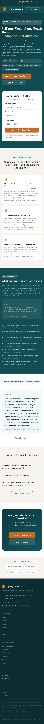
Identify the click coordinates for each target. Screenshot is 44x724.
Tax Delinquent (14, 572)
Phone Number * (10, 120)
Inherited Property (14, 567)
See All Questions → (22, 493)
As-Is (3, 631)
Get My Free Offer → (22, 535)
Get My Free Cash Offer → (16, 76)
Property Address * (11, 103)
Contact (4, 692)
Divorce (4, 624)
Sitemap (24, 711)
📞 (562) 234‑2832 (33, 9)
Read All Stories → (22, 438)
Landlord (4, 627)
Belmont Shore (6, 653)
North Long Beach (7, 646)
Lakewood (5, 656)
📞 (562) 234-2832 (13, 82)
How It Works (6, 678)
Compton (5, 660)
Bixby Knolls (5, 649)
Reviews (4, 682)
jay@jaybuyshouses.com (12, 602)
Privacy (4, 711)
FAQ (3, 685)
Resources (5, 689)
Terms (10, 711)
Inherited (4, 617)
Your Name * (9, 112)
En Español (5, 696)
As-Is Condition (30, 567)
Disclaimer (17, 711)
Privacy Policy (8, 137)
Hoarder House (29, 572)
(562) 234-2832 (24, 2)
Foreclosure (5, 621)
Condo (4, 634)
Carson (4, 663)
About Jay (5, 675)
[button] (22, 467)
